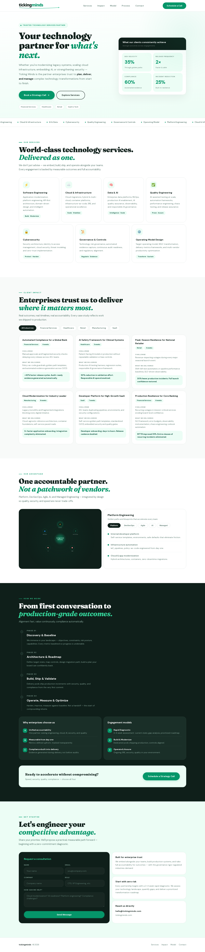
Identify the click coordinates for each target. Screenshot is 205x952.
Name (26, 868)
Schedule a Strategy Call (161, 779)
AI (152, 528)
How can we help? (33, 893)
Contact (139, 5)
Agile (143, 528)
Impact (101, 5)
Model (113, 5)
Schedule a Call (174, 5)
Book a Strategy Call (37, 95)
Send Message (64, 917)
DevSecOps (129, 528)
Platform (114, 528)
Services (87, 5)
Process (126, 5)
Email (67, 868)
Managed (164, 528)
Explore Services (71, 95)
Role (67, 880)
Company (28, 880)
